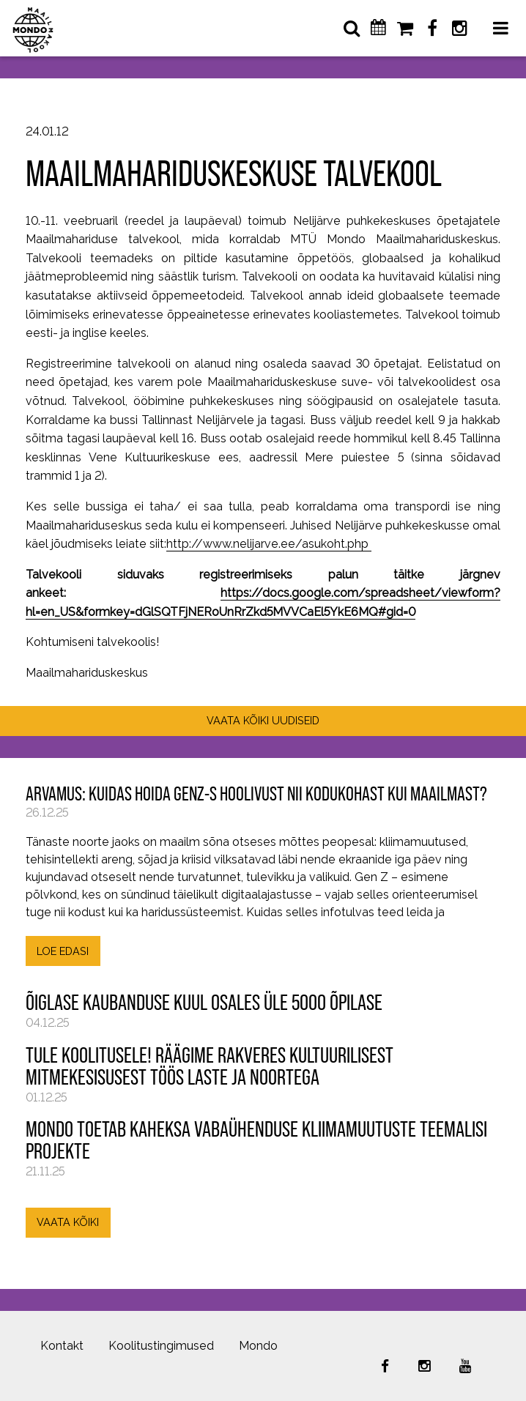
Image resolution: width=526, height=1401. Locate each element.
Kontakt (62, 1346)
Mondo (258, 1346)
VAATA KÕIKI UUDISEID (263, 720)
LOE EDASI (63, 951)
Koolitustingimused (161, 1346)
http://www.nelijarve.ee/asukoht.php (268, 544)
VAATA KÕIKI (68, 1222)
